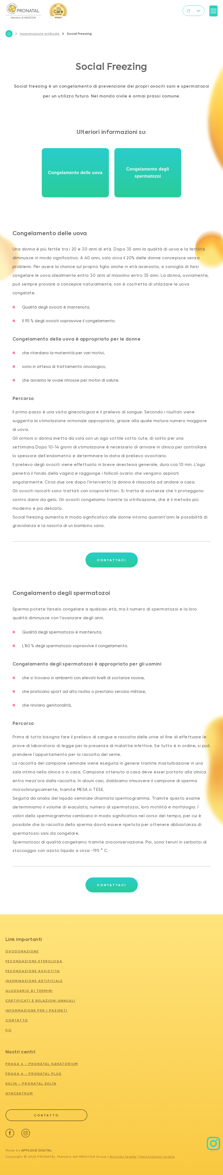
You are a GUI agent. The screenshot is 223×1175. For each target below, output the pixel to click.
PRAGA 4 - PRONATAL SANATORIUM (41, 1064)
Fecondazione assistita (32, 971)
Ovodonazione (22, 951)
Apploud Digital (36, 1149)
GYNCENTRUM (19, 1093)
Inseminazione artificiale (37, 34)
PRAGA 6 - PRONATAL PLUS (33, 1074)
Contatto (16, 1020)
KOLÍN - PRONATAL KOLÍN (31, 1083)
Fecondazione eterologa (34, 961)
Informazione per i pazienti (36, 1010)
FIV (8, 1030)
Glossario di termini (29, 991)
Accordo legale (123, 1156)
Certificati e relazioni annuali (40, 1001)
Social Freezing (77, 34)
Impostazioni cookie (157, 1156)
